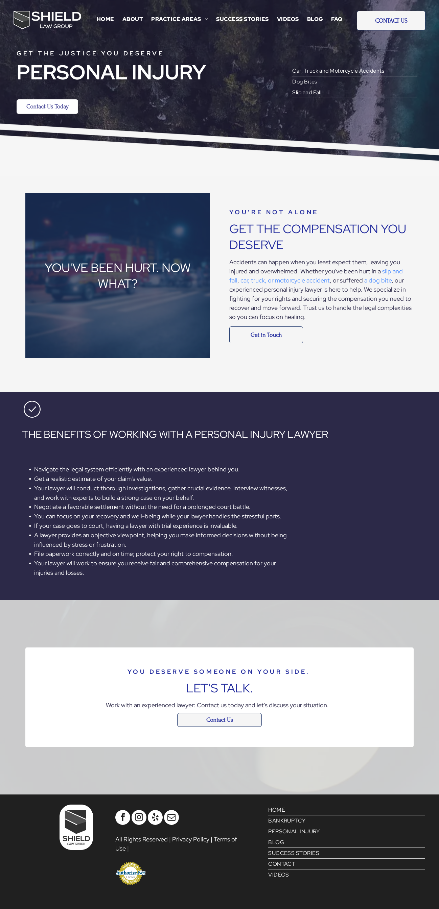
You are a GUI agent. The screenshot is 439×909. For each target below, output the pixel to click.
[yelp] (155, 818)
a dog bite (378, 280)
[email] (171, 818)
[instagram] (139, 818)
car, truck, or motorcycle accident (285, 280)
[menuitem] (105, 19)
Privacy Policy (190, 839)
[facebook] (122, 818)
